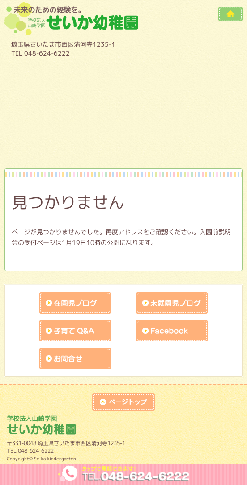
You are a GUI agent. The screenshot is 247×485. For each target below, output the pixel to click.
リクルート (195, 147)
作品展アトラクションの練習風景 (52, 147)
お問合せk (75, 358)
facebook (172, 330)
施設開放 (123, 123)
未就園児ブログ (172, 303)
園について (52, 74)
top (123, 402)
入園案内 (195, 99)
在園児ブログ (75, 303)
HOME (230, 14)
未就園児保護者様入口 (123, 147)
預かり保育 (123, 99)
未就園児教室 (52, 123)
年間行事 (195, 74)
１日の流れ (52, 99)
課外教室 (195, 123)
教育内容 (123, 74)
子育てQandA (75, 330)
